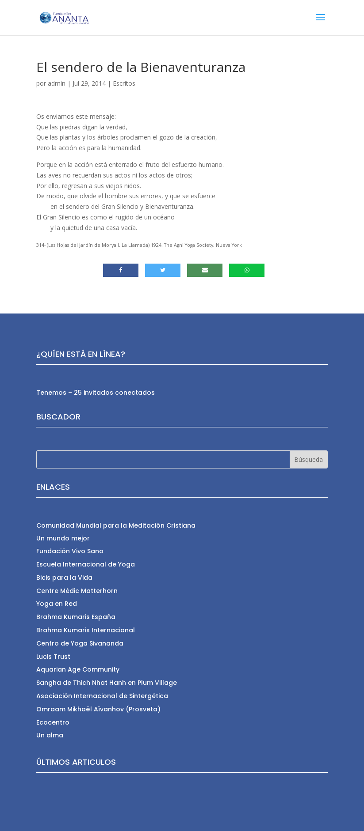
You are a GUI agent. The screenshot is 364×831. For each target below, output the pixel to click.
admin (56, 83)
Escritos (124, 83)
